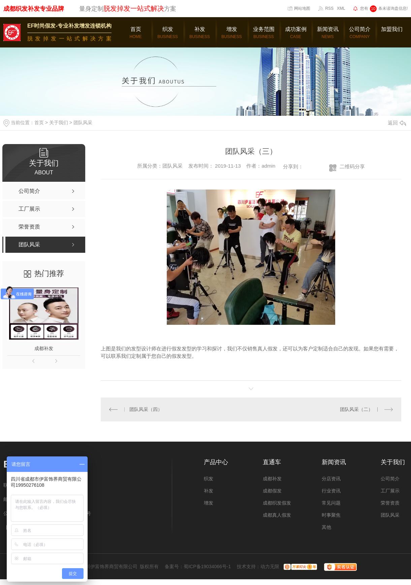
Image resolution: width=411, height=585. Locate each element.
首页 (39, 122)
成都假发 (272, 490)
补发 (208, 490)
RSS (329, 8)
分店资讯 (331, 478)
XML (341, 8)
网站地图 (302, 8)
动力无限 (269, 566)
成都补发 (43, 348)
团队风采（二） (356, 409)
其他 (326, 526)
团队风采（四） (145, 409)
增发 (208, 502)
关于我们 (58, 122)
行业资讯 (331, 490)
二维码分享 (352, 166)
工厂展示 (390, 490)
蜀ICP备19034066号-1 (207, 566)
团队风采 (82, 122)
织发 (208, 478)
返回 (397, 123)
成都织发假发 (277, 502)
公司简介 (390, 478)
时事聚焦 (331, 514)
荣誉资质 (390, 502)
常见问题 (331, 502)
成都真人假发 (277, 514)
